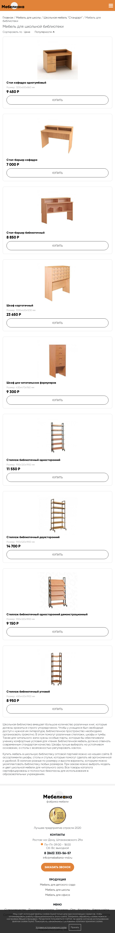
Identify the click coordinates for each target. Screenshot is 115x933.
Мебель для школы (28, 17)
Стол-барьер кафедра (22, 159)
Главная (8, 17)
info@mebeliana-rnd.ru (57, 857)
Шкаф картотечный (20, 305)
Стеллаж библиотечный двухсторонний (33, 537)
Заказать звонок (58, 867)
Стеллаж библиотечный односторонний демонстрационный (47, 614)
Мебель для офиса (57, 895)
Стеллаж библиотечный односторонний (33, 460)
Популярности (43, 32)
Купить (57, 100)
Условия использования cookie (51, 927)
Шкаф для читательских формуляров (31, 382)
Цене (27, 32)
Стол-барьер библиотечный (26, 232)
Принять (75, 927)
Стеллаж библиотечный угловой (28, 691)
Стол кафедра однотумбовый (26, 82)
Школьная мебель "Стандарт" (63, 17)
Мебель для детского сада (57, 884)
